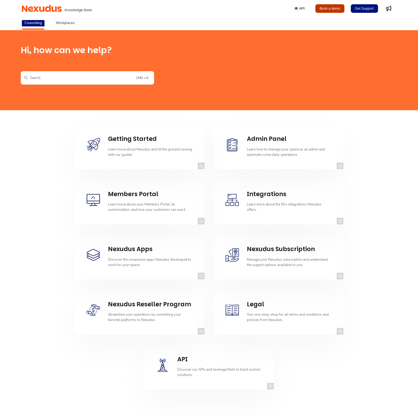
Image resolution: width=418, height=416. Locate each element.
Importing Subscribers (48, 376)
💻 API (299, 8)
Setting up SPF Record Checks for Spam (188, 366)
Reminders (165, 348)
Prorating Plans (295, 357)
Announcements (44, 366)
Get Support (364, 8)
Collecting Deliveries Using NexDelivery (314, 376)
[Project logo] (57, 9)
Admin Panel (167, 376)
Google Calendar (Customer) (306, 366)
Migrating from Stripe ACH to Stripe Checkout (318, 348)
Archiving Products (46, 357)
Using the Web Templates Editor (56, 338)
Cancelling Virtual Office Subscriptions (61, 348)
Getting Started (169, 338)
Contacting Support (172, 357)
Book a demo (330, 8)
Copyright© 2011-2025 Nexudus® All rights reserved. (64, 405)
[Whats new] (388, 8)
